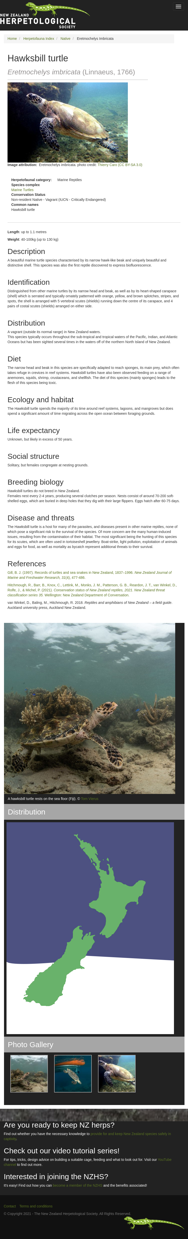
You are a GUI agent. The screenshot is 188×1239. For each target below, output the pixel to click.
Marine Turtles (22, 190)
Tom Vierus (90, 799)
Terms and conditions (35, 1206)
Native (65, 39)
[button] (26, 1073)
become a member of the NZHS (78, 1185)
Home (12, 39)
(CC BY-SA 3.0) (130, 165)
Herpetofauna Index (38, 39)
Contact (10, 1206)
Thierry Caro (107, 165)
